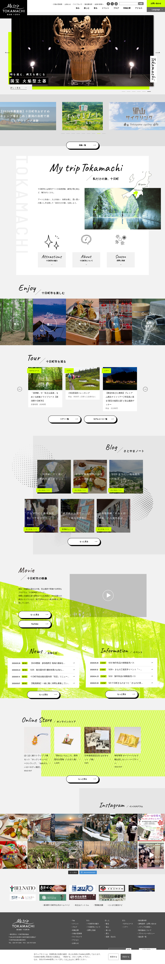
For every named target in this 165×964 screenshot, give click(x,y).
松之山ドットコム (82, 905)
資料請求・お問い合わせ (147, 924)
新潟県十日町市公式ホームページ (57, 905)
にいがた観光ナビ (115, 905)
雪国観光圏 (98, 905)
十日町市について (93, 927)
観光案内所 (88, 4)
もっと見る (84, 541)
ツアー (125, 927)
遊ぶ (107, 927)
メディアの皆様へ (144, 927)
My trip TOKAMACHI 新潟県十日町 (13, 9)
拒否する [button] (113, 957)
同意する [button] (125, 957)
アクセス (138, 8)
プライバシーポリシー (146, 933)
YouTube (34, 624)
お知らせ (68, 4)
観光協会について (144, 930)
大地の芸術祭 (57, 4)
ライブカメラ (77, 4)
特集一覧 (82, 145)
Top (73, 920)
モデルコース (128, 924)
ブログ (116, 8)
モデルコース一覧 (100, 419)
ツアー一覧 (64, 419)
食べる (108, 930)
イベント (105, 8)
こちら (69, 959)
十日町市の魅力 (93, 924)
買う (107, 933)
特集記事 (127, 8)
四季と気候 (91, 930)
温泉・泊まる (111, 937)
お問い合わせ (156, 3)
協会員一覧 (142, 937)
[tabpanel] (82, 50)
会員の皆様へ (99, 4)
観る (107, 924)
